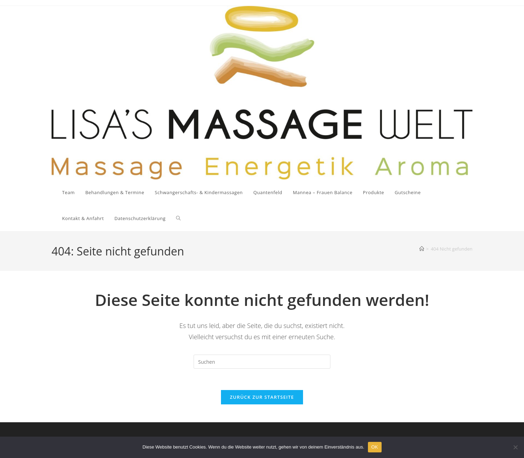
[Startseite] (421, 249)
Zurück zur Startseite (262, 397)
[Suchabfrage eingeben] (262, 362)
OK (374, 447)
